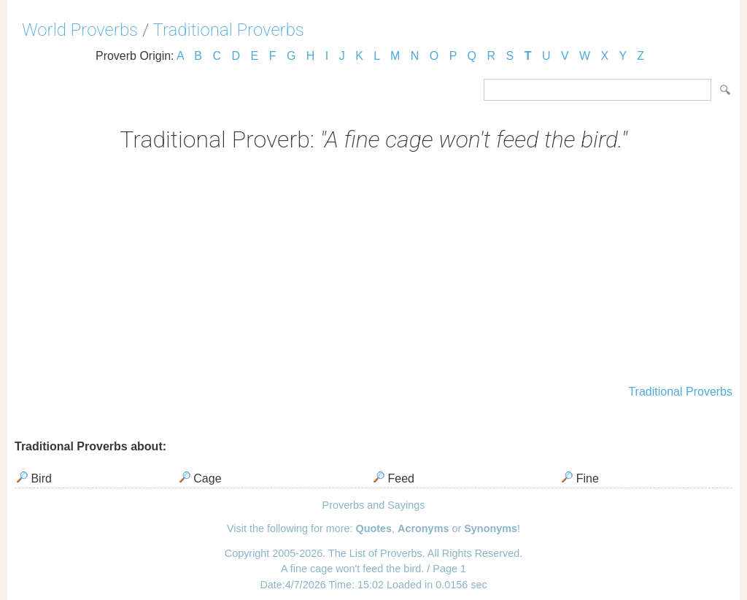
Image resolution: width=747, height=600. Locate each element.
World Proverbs (80, 30)
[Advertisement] (373, 270)
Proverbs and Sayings (373, 505)
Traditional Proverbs (228, 30)
